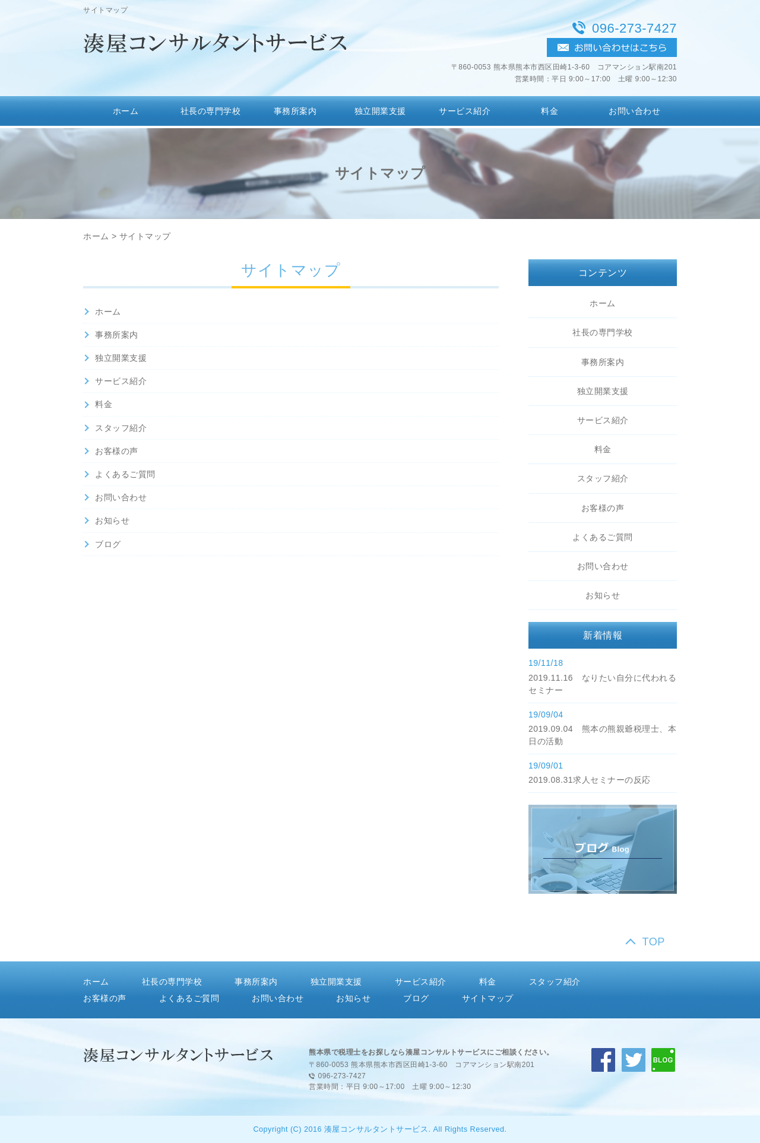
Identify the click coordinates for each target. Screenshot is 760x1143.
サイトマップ (145, 236)
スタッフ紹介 (121, 428)
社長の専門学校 (210, 111)
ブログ (108, 544)
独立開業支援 (380, 111)
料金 (549, 111)
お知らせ (112, 520)
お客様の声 (116, 451)
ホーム (126, 111)
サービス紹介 (464, 111)
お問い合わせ (634, 111)
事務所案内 (295, 111)
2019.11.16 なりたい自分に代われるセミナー (602, 684)
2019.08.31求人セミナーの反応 (589, 780)
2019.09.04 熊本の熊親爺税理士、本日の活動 (602, 735)
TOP (653, 942)
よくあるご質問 (125, 474)
